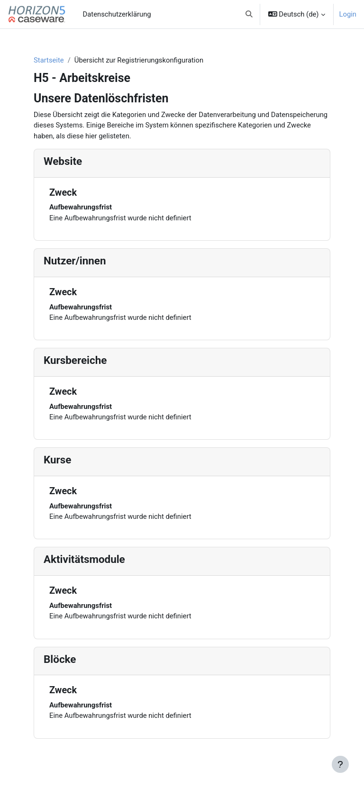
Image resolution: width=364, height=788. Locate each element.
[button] (249, 14)
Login (348, 14)
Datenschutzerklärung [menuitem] (117, 14)
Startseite (49, 60)
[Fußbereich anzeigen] (340, 764)
